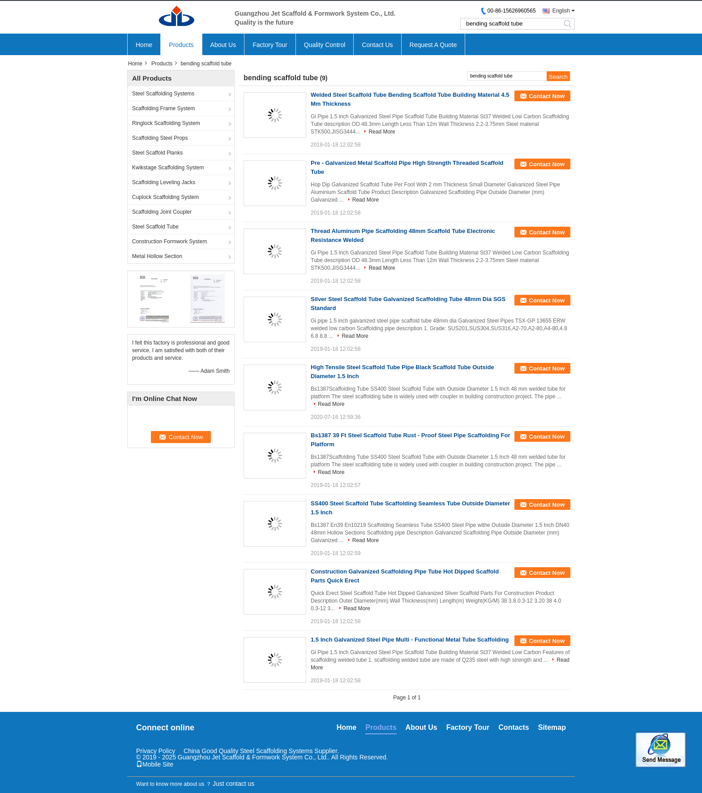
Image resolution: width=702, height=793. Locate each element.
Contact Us (377, 44)
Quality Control (325, 44)
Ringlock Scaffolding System (166, 123)
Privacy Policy (155, 750)
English (561, 11)
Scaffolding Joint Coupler (162, 212)
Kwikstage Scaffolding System (168, 167)
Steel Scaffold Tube (155, 227)
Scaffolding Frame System (163, 108)
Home (144, 44)
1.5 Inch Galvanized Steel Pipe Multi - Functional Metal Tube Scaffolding (410, 639)
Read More (381, 132)
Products (181, 44)
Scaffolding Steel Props (160, 138)
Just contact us (233, 783)
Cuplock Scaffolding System (165, 197)
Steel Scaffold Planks (157, 153)
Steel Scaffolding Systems (163, 94)
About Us (223, 44)
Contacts (513, 727)
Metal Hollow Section (157, 256)
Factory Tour (270, 44)
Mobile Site (154, 764)
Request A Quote (433, 44)
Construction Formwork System (169, 241)
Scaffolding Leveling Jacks (163, 182)
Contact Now (547, 96)
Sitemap (552, 727)
